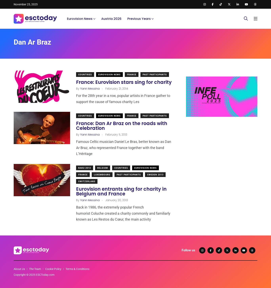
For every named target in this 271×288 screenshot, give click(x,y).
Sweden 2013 (155, 174)
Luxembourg (102, 174)
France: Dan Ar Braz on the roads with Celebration (121, 125)
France (131, 74)
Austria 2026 (111, 18)
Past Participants (155, 74)
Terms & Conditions (77, 269)
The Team (35, 269)
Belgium (102, 168)
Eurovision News (80, 18)
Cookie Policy (53, 269)
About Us (19, 269)
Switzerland (86, 181)
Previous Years (139, 18)
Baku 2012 (84, 168)
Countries (85, 74)
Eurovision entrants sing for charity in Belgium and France (121, 191)
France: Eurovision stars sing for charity (124, 82)
